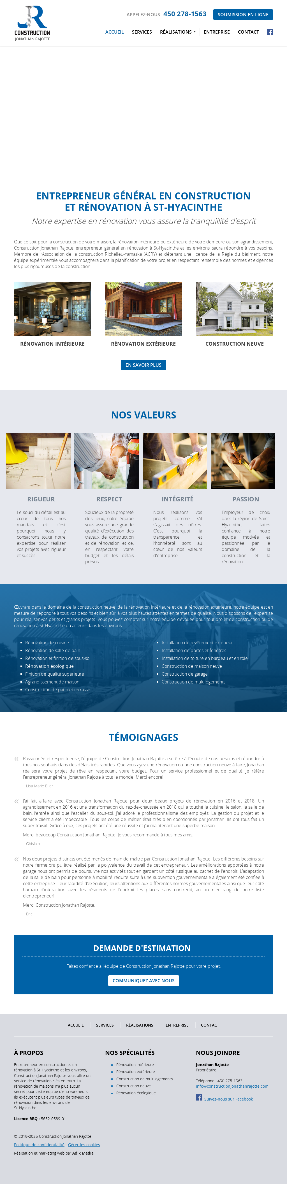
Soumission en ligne (243, 14)
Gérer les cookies (84, 1144)
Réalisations (176, 32)
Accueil (114, 32)
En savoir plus (143, 365)
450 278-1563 (185, 13)
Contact (248, 32)
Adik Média (83, 1153)
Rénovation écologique (49, 666)
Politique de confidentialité (39, 1144)
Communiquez (144, 981)
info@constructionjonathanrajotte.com (232, 1086)
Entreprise (217, 32)
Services (142, 32)
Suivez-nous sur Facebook (224, 1099)
